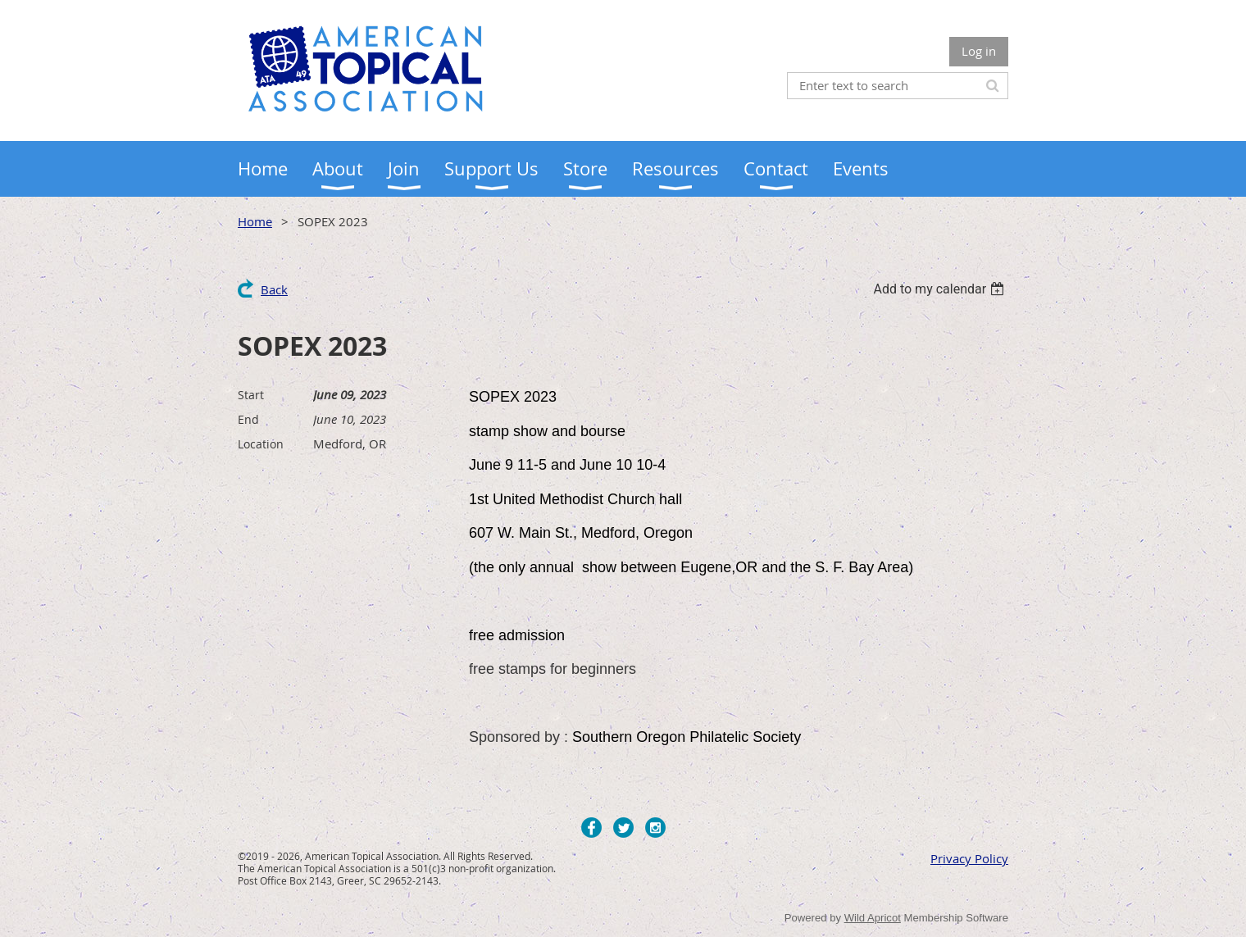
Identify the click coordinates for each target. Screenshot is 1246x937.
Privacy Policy (969, 858)
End (248, 419)
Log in (979, 51)
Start (251, 395)
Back (274, 289)
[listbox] (940, 289)
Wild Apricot (872, 918)
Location (261, 444)
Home (255, 221)
